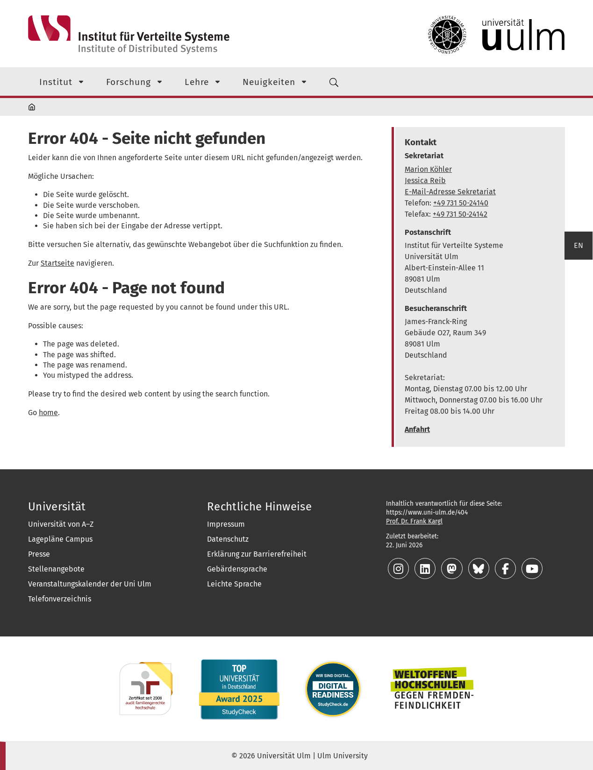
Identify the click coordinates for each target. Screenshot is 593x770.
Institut (55, 82)
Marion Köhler (428, 169)
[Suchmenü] (334, 81)
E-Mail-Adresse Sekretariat (450, 191)
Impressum (226, 524)
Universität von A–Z (60, 524)
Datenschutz (228, 539)
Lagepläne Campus (60, 539)
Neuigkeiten (269, 82)
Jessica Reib (425, 180)
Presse (39, 554)
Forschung (128, 82)
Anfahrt (417, 429)
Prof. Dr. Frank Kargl (414, 521)
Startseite (57, 263)
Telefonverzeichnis (59, 598)
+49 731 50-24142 (460, 214)
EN (578, 245)
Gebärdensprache (237, 569)
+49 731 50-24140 (460, 202)
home (48, 412)
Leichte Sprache (234, 583)
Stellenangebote (56, 569)
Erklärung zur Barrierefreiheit (257, 554)
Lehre (197, 82)
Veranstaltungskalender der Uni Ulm (89, 583)
